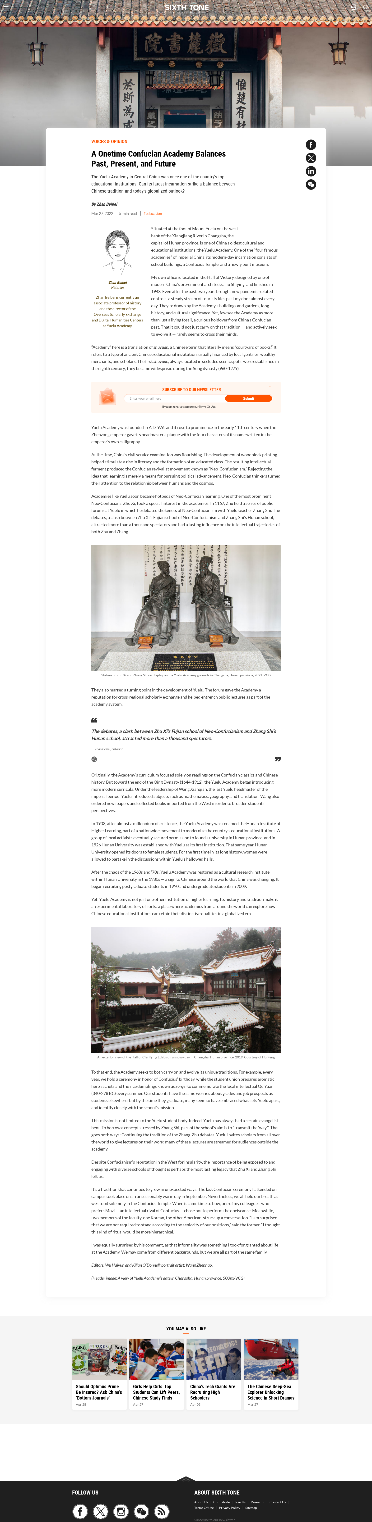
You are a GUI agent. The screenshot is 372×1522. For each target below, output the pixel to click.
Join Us (240, 1502)
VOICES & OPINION (109, 141)
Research (257, 1502)
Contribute (221, 1502)
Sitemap (251, 1508)
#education (153, 213)
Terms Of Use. (207, 406)
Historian (117, 288)
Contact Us (278, 1502)
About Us (201, 1502)
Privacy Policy (229, 1508)
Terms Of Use (204, 1508)
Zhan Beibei (107, 204)
